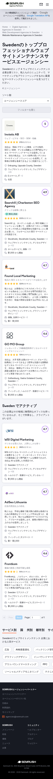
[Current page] (35, 617)
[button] (26, 101)
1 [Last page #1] (44, 617)
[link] (41, 4)
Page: (27, 617)
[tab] (9, 630)
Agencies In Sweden (11, 29)
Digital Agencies (19, 27)
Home (5, 27)
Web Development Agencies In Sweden (21, 32)
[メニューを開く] (47, 4)
